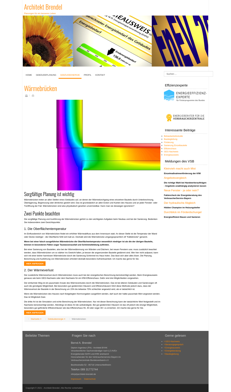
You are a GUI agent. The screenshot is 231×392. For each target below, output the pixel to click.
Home (29, 75)
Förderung (169, 142)
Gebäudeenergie (70, 75)
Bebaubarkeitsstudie (173, 136)
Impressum (76, 379)
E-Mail (33, 95)
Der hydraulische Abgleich (180, 202)
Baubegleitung (170, 139)
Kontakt (100, 75)
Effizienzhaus (170, 148)
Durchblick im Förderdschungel (182, 212)
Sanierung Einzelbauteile (175, 145)
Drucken (26, 95)
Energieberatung (172, 351)
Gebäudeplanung (46, 75)
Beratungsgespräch (173, 344)
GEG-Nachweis (171, 151)
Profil (87, 75)
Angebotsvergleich (175, 177)
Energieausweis (171, 155)
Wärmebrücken (40, 88)
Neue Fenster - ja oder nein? (181, 190)
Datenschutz (90, 379)
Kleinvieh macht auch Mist (180, 168)
